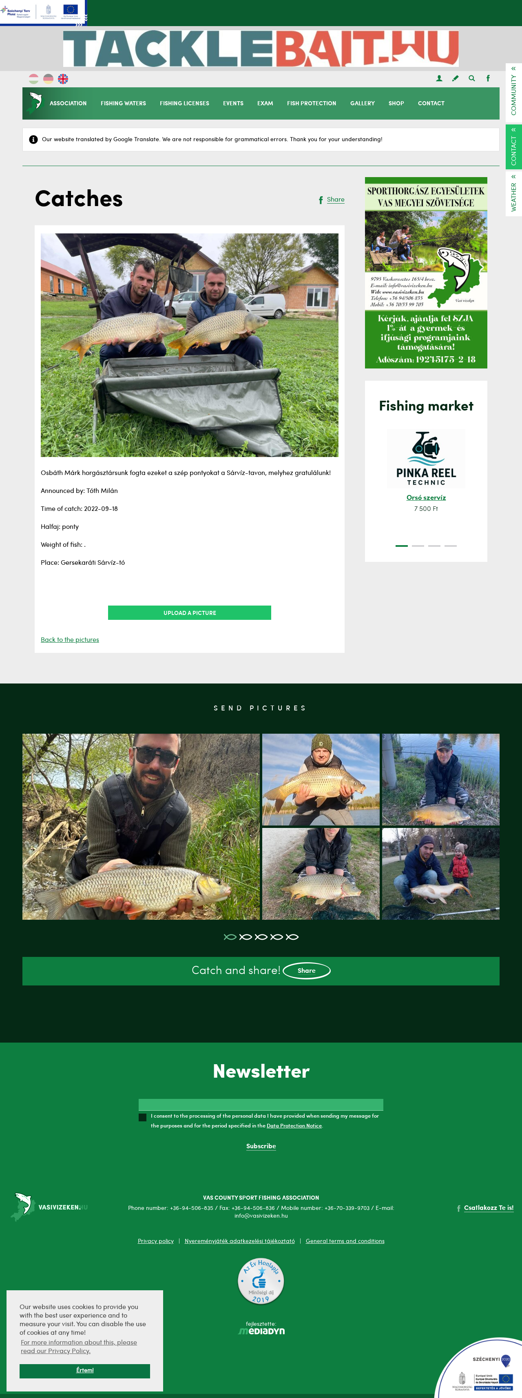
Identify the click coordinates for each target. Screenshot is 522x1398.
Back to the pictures (70, 640)
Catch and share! (261, 971)
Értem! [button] (85, 1371)
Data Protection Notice (294, 1125)
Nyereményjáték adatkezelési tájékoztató (240, 1241)
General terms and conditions (345, 1241)
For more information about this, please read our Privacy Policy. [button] (79, 1347)
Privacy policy (156, 1241)
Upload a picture (190, 612)
